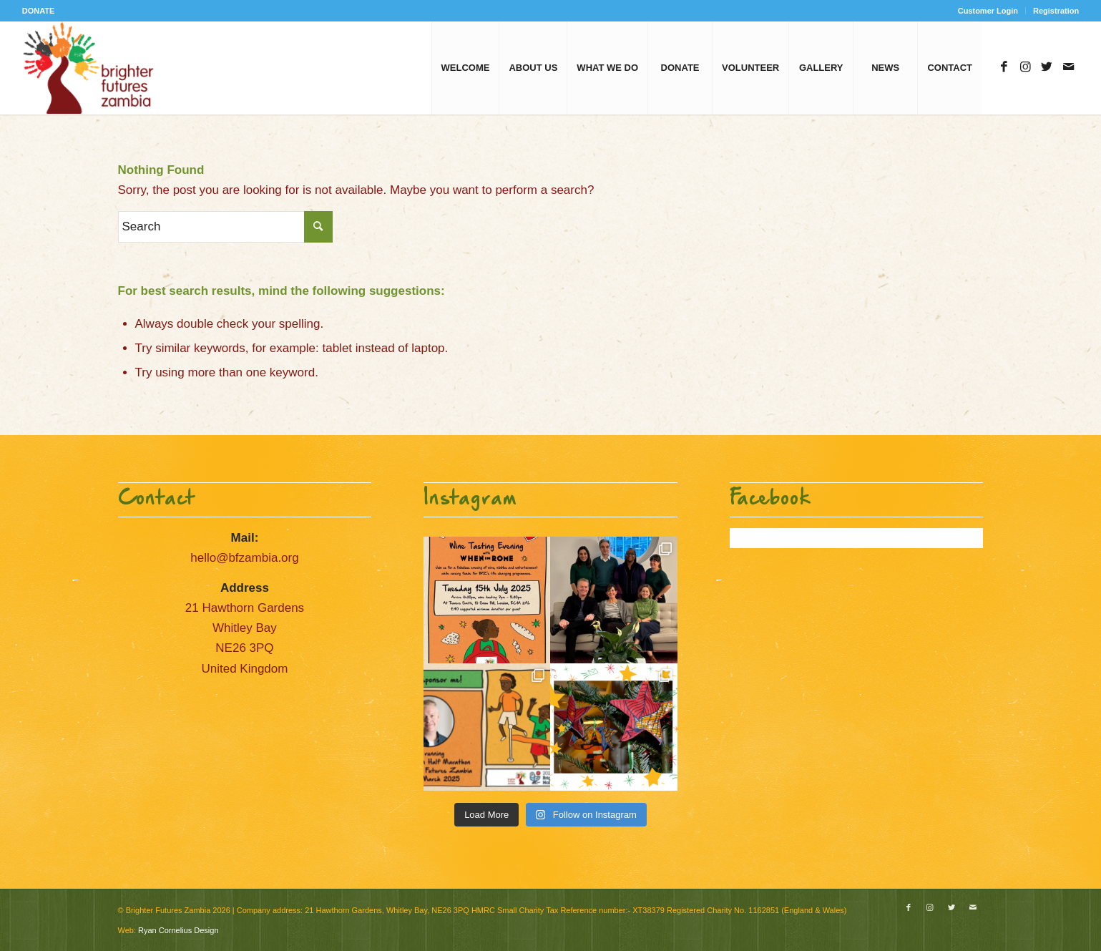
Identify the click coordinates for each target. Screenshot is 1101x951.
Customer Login (988, 10)
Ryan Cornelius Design (178, 930)
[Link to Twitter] (1046, 67)
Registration (1056, 10)
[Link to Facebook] (1003, 67)
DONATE (38, 10)
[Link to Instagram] (1025, 67)
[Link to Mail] (1068, 67)
